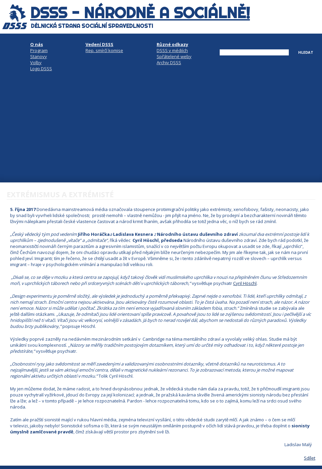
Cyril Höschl (245, 283)
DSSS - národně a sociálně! (140, 12)
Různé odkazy (172, 44)
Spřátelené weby (174, 56)
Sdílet (309, 458)
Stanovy (38, 56)
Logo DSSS (41, 69)
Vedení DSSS (99, 44)
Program (39, 50)
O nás (36, 44)
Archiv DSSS (169, 62)
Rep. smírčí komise (104, 50)
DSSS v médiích (172, 50)
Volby (36, 62)
